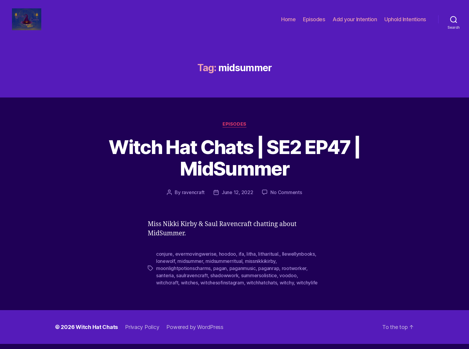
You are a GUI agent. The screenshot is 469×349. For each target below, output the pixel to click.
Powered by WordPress (194, 332)
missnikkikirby (260, 266)
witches (189, 288)
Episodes (314, 22)
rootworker (294, 273)
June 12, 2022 (237, 197)
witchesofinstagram (222, 288)
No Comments (286, 197)
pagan (220, 273)
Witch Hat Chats (97, 332)
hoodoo (227, 259)
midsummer (190, 266)
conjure (164, 259)
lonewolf (165, 266)
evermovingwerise (196, 259)
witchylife (307, 288)
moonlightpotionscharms (183, 273)
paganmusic (242, 273)
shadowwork (224, 281)
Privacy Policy (142, 332)
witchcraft (167, 288)
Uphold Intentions (405, 22)
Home (288, 22)
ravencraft (193, 197)
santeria (165, 281)
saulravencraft (192, 281)
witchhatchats (261, 288)
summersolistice (259, 281)
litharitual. (268, 259)
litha (251, 259)
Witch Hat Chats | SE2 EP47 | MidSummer (234, 162)
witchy (287, 288)
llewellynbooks (298, 259)
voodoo (287, 281)
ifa (241, 259)
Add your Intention (355, 22)
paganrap (268, 273)
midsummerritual (223, 266)
